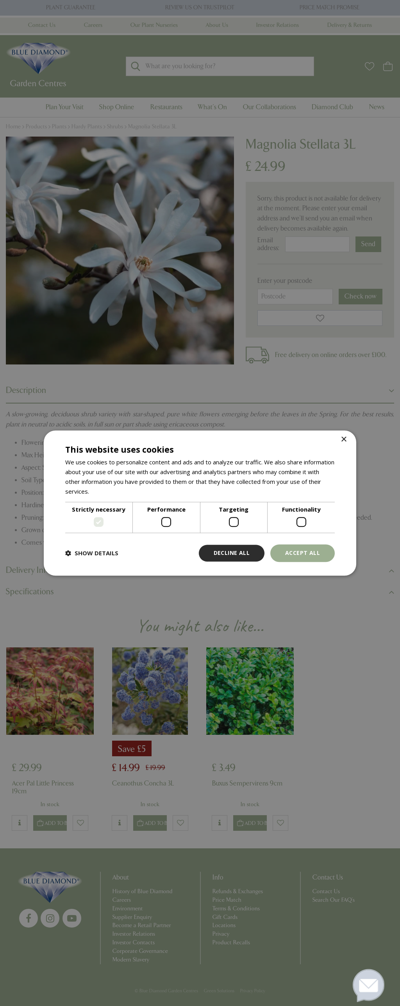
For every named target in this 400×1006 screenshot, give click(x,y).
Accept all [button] (302, 552)
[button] (91, 553)
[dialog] (200, 503)
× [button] (343, 440)
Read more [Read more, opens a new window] (106, 491)
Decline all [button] (232, 552)
